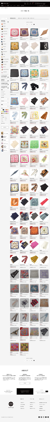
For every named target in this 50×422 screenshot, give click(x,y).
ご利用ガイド (18, 5)
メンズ (3, 92)
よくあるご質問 (23, 404)
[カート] (32, 3)
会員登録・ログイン (32, 402)
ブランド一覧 (32, 398)
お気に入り (31, 404)
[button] (34, 24)
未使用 (3, 117)
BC (6, 118)
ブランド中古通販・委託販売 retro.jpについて (42, 5)
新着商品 (2, 5)
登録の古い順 (32, 18)
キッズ (3, 95)
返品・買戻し (22, 5)
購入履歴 (31, 406)
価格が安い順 (20, 18)
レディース (3, 91)
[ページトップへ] (47, 420)
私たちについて (41, 398)
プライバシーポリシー (42, 404)
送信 (46, 391)
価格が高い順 (25, 18)
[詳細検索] (25, 3)
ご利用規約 (40, 406)
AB (2, 121)
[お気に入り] (28, 3)
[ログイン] (30, 3)
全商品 (8, 5)
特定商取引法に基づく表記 (43, 402)
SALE (5, 5)
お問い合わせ (22, 408)
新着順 (28, 18)
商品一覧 (22, 398)
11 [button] (31, 24)
